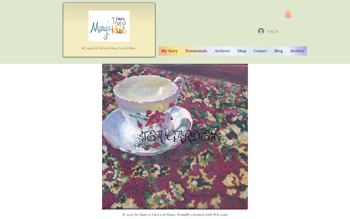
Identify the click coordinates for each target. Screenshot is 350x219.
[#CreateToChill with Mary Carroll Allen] (108, 48)
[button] (288, 14)
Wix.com (220, 214)
